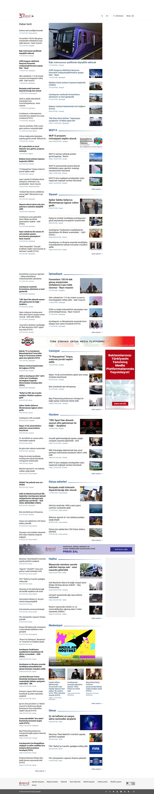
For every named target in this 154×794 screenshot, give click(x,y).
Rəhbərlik (64, 782)
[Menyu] (130, 16)
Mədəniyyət (55, 625)
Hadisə (53, 558)
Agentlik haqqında (38, 782)
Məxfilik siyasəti (116, 782)
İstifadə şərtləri (103, 782)
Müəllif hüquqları (89, 782)
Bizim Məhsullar (75, 782)
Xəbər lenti (25, 24)
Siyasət (53, 194)
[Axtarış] (102, 16)
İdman (52, 710)
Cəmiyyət (54, 350)
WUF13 (53, 130)
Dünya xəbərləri (58, 481)
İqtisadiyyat (55, 273)
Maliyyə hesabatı (52, 782)
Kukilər (34, 785)
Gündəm (54, 414)
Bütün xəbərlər (96, 189)
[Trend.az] (26, 16)
